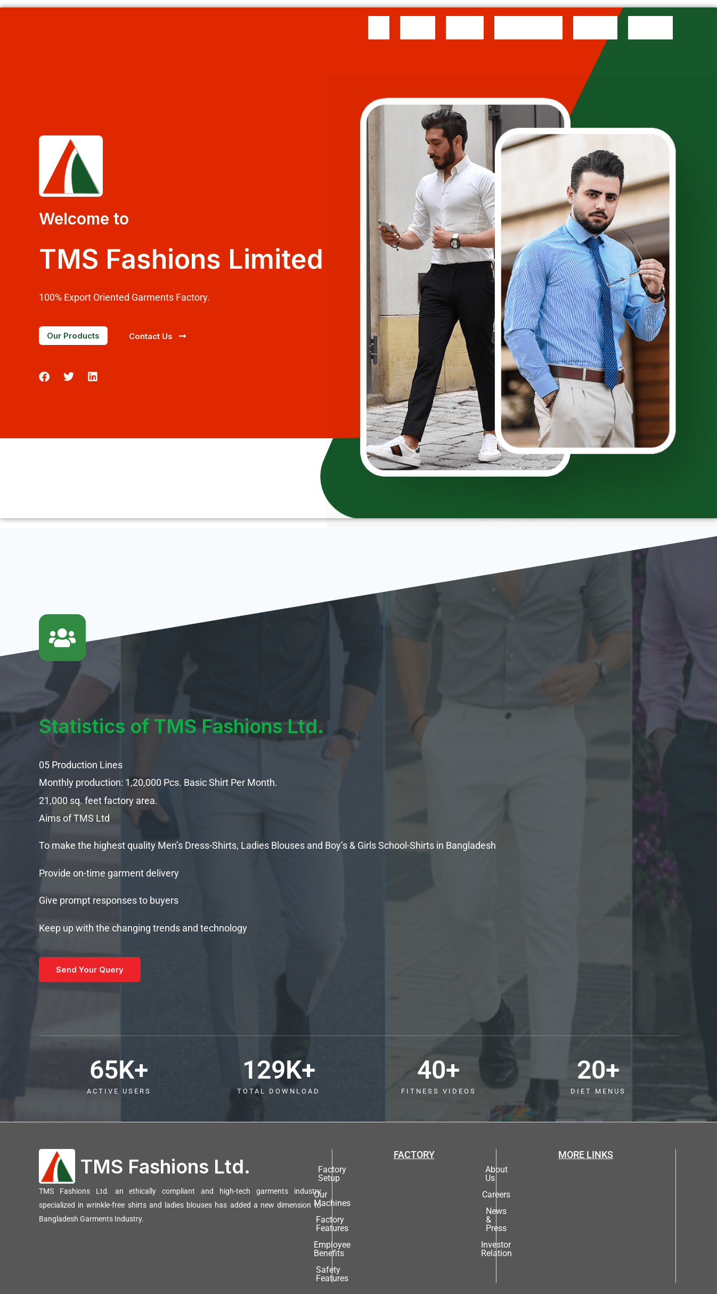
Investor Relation (586, 1203)
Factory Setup (414, 1154)
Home (378, 19)
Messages (465, 19)
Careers (586, 1170)
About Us (417, 19)
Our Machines (414, 1170)
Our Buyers (595, 19)
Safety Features (414, 1220)
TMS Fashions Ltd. (165, 1150)
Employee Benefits (414, 1203)
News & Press (586, 1187)
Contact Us (650, 19)
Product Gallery (528, 19)
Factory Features (413, 1187)
